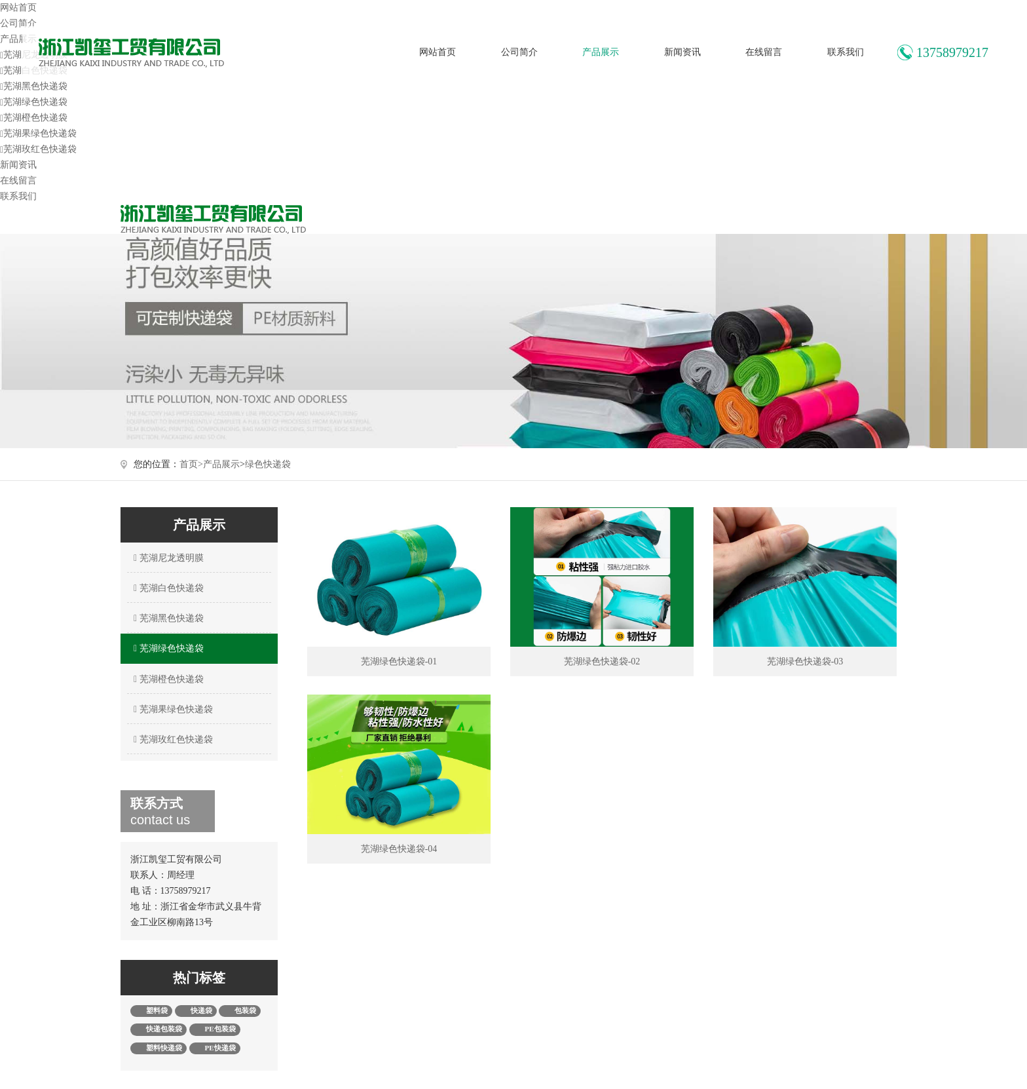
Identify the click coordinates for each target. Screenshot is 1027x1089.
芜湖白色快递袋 (167, 588)
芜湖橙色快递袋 (33, 118)
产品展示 (600, 52)
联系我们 (845, 52)
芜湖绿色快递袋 (33, 102)
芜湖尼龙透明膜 (167, 558)
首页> (191, 464)
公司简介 (519, 52)
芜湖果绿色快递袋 (38, 133)
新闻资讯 (682, 52)
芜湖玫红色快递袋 (38, 149)
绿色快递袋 (268, 464)
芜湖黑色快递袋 (33, 86)
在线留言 (763, 52)
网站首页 (437, 52)
